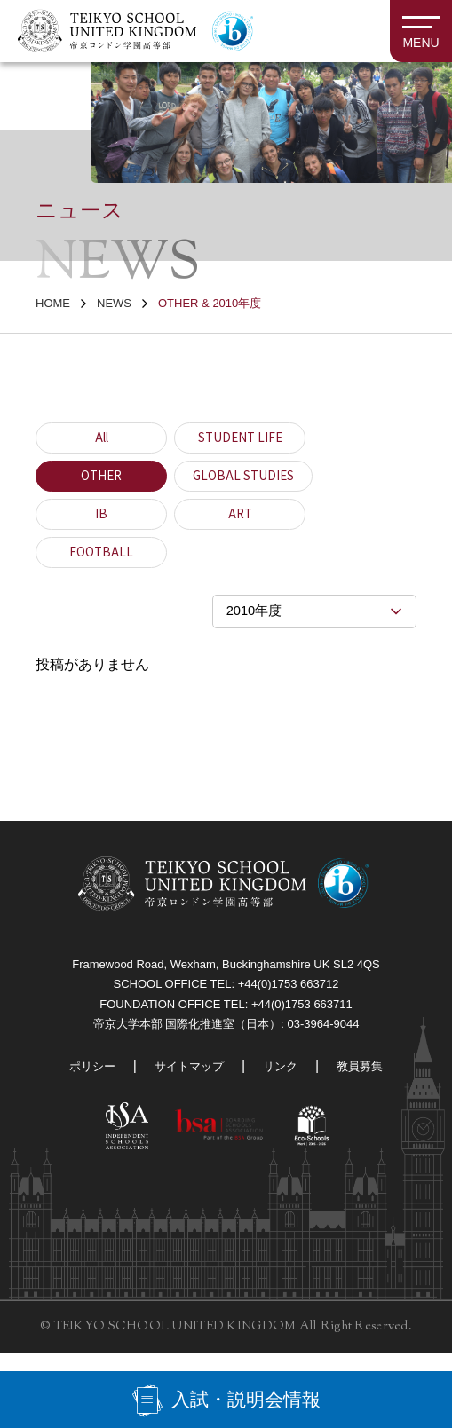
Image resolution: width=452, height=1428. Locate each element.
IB (101, 515)
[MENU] (421, 31)
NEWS (114, 303)
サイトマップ (187, 1080)
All (101, 438)
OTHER (101, 476)
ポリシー (86, 1080)
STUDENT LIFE (240, 438)
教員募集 (366, 1080)
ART (240, 515)
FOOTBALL (101, 553)
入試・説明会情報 (246, 1397)
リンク (283, 1080)
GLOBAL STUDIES (245, 476)
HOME (53, 303)
